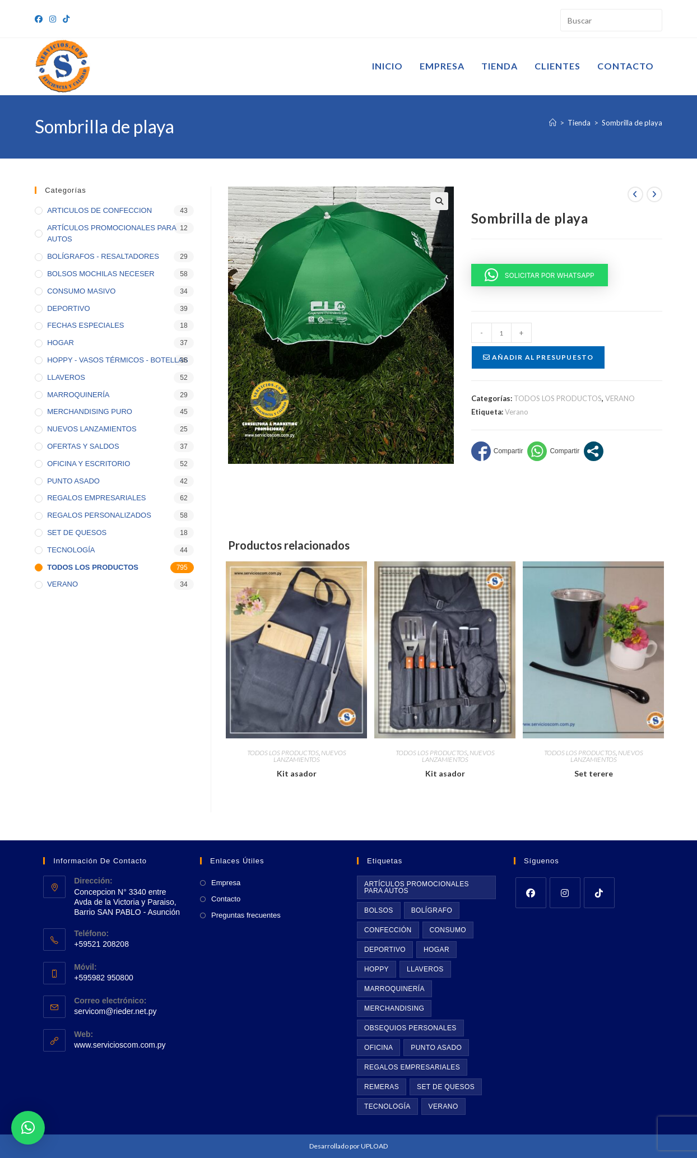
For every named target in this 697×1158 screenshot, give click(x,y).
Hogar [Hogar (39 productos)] (436, 950)
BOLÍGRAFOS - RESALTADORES (103, 256)
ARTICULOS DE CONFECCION (99, 210)
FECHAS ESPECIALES (85, 325)
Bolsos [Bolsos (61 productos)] (378, 910)
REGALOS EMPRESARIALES (96, 498)
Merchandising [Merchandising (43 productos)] (394, 1008)
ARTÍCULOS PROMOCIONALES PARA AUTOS (111, 234)
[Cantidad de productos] (501, 333)
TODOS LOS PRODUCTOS (558, 398)
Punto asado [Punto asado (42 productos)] (436, 1048)
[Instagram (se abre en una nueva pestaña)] (52, 19)
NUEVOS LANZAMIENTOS (309, 756)
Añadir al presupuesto (538, 357)
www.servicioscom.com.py (119, 1044)
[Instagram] (565, 892)
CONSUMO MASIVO (81, 291)
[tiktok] (599, 892)
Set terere (593, 773)
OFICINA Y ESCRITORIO (88, 463)
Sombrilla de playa (632, 122)
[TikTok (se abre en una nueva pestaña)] (66, 19)
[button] (439, 201)
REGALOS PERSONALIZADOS (99, 515)
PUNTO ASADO (73, 481)
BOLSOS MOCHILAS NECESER (100, 273)
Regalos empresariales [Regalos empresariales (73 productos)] (412, 1067)
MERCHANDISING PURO (89, 411)
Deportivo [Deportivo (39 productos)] (385, 950)
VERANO (620, 398)
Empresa (225, 882)
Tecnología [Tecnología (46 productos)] (387, 1106)
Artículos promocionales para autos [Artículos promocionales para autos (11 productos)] (416, 887)
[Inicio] (552, 122)
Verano (516, 411)
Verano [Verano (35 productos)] (443, 1106)
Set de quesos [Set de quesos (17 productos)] (446, 1087)
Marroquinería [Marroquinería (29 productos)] (394, 989)
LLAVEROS (66, 377)
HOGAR (60, 342)
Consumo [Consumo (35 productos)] (448, 930)
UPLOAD (374, 1146)
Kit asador (297, 773)
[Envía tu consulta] (651, 19)
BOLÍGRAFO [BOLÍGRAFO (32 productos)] (432, 910)
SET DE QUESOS (76, 532)
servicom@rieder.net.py (115, 1011)
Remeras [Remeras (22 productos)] (381, 1087)
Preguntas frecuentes (246, 915)
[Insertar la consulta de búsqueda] (611, 20)
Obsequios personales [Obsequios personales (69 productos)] (410, 1028)
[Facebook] (530, 892)
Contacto (225, 899)
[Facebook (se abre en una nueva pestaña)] (40, 19)
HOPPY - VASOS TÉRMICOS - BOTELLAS (117, 360)
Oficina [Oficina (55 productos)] (378, 1048)
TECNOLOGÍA (71, 550)
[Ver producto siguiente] (654, 194)
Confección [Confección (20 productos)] (388, 930)
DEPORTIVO (68, 308)
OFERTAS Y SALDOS (83, 446)
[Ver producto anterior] (635, 194)
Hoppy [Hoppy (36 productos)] (376, 969)
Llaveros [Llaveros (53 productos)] (425, 969)
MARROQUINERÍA (78, 394)
